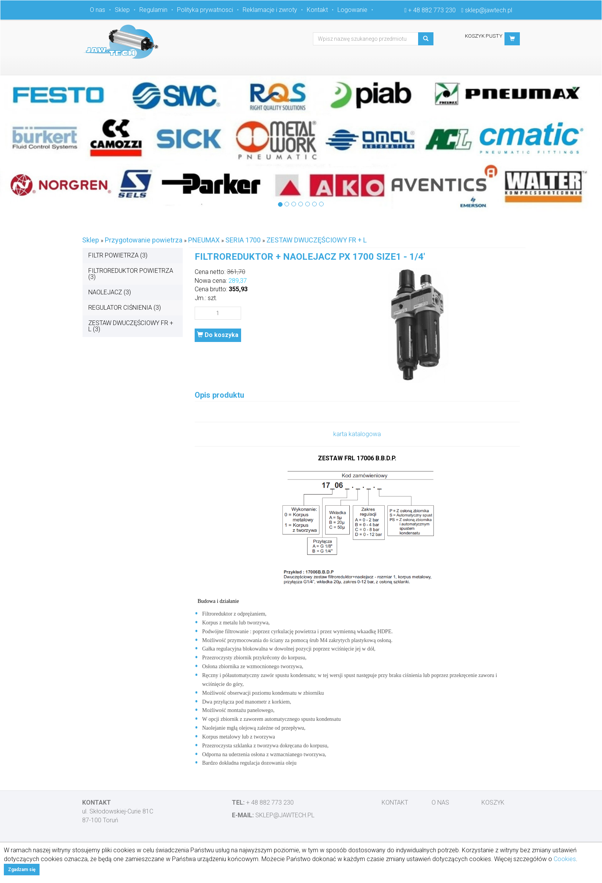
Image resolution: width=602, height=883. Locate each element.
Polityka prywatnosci (205, 9)
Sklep (122, 9)
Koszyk (492, 802)
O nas (97, 9)
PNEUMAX (204, 240)
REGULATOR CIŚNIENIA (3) (124, 307)
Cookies (565, 859)
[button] (512, 38)
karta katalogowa (357, 434)
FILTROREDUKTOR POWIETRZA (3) (130, 274)
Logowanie (352, 9)
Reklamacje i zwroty (270, 9)
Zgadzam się (21, 869)
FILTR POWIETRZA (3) (117, 255)
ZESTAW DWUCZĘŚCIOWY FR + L (316, 240)
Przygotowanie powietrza (143, 240)
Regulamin (153, 9)
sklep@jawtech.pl (488, 10)
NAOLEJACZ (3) (109, 292)
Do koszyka (217, 335)
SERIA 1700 (243, 240)
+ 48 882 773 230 (432, 10)
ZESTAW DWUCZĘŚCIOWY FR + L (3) (130, 326)
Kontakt (317, 9)
